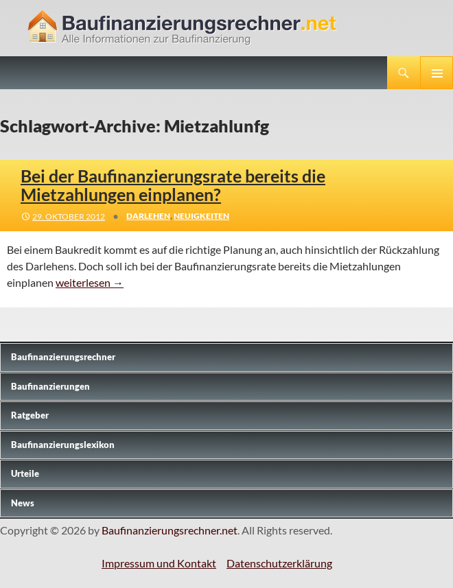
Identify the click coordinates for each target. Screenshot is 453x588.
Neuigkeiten (201, 216)
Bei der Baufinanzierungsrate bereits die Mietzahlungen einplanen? (173, 184)
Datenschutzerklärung (279, 562)
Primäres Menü (436, 72)
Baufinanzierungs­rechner (63, 356)
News (22, 502)
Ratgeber (30, 415)
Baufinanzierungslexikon (63, 444)
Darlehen (148, 216)
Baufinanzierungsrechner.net (169, 530)
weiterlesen (90, 282)
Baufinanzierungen (50, 386)
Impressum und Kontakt (159, 562)
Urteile (25, 473)
